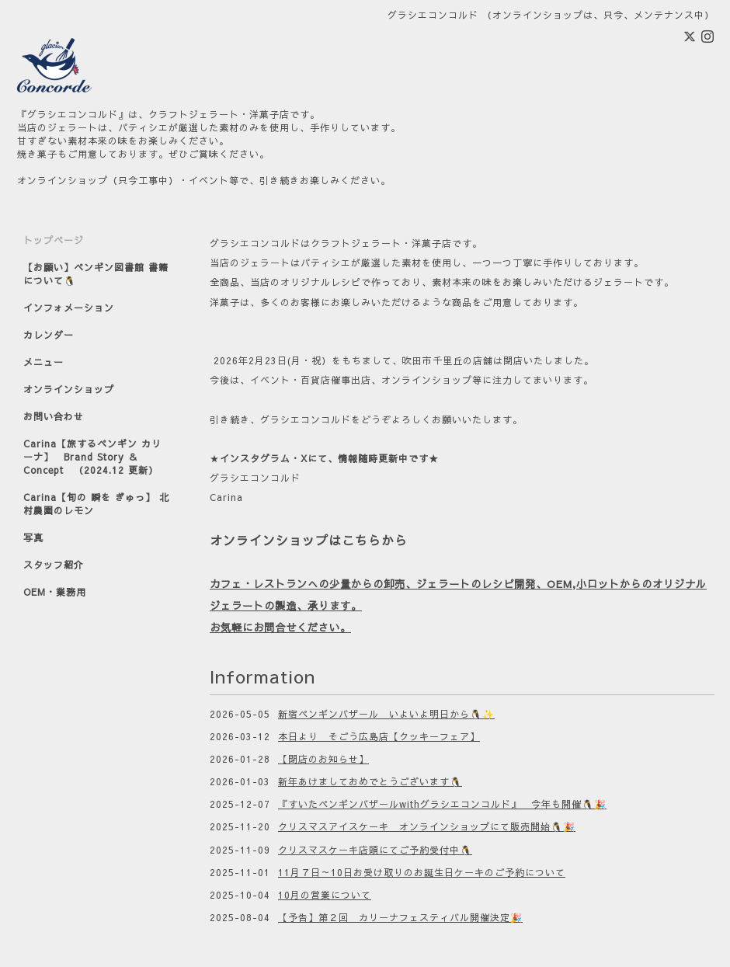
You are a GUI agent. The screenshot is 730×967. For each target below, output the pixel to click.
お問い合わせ (53, 416)
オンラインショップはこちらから (309, 539)
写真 (33, 537)
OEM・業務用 (54, 592)
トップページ (53, 240)
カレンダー (48, 335)
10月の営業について (324, 895)
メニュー (43, 362)
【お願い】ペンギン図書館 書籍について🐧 (96, 274)
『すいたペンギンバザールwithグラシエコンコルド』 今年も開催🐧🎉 (442, 804)
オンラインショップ (68, 389)
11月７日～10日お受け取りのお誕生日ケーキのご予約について (421, 872)
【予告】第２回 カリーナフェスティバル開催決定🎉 (400, 917)
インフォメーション (68, 307)
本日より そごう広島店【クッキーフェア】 (379, 736)
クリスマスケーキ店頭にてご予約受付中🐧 (375, 850)
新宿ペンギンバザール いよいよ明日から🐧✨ (386, 714)
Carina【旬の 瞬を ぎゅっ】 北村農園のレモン (96, 504)
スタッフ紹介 (53, 564)
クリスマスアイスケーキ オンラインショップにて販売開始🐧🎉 (426, 826)
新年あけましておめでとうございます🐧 (370, 781)
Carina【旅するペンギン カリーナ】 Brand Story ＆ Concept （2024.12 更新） (92, 456)
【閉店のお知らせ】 (323, 759)
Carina (226, 497)
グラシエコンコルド (255, 477)
